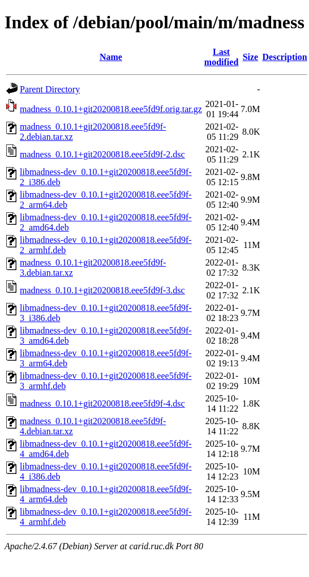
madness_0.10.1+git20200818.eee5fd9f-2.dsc (102, 154)
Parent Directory (50, 89)
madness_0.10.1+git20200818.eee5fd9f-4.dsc (102, 403)
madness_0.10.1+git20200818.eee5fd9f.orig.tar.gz (111, 109)
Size (251, 57)
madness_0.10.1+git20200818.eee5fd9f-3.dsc (102, 290)
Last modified (221, 57)
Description (285, 57)
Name (111, 57)
